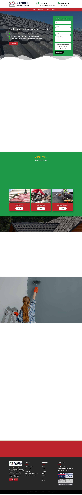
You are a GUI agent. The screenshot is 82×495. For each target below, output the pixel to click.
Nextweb (54, 491)
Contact (53, 9)
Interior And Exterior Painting (32, 473)
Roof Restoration (29, 466)
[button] (40, 9)
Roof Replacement (62, 205)
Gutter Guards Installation (31, 475)
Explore (19, 208)
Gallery (47, 9)
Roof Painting (19, 205)
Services (40, 9)
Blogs (43, 480)
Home (28, 9)
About (33, 9)
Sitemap (44, 478)
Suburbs (44, 475)
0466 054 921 (64, 5)
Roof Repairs (41, 205)
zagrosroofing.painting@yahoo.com (47, 5)
